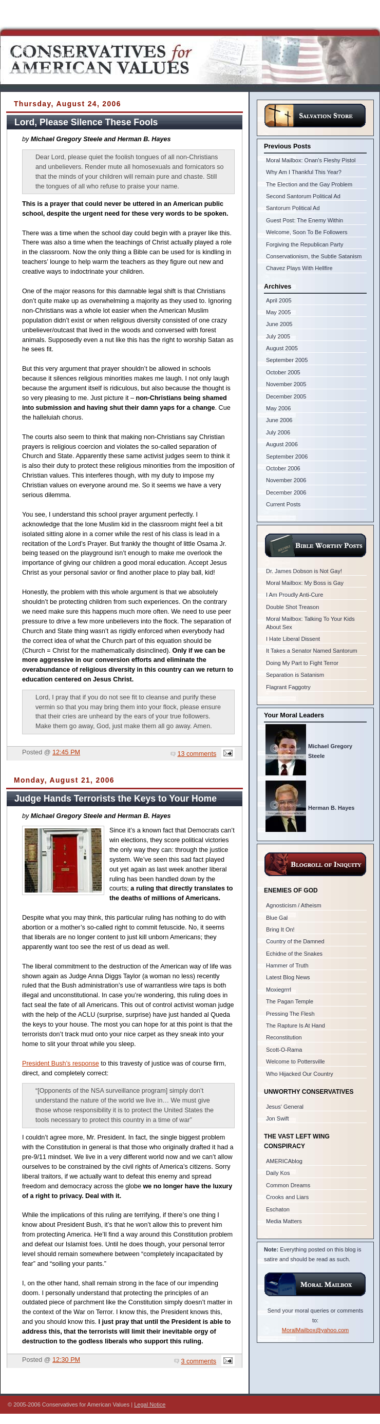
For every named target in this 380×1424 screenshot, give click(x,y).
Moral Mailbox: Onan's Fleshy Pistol (311, 160)
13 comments (197, 753)
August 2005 (282, 348)
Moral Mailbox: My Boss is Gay (305, 583)
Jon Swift (277, 1118)
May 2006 (278, 408)
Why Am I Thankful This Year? (303, 172)
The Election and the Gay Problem (309, 184)
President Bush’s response (60, 1063)
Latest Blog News (288, 977)
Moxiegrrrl (278, 989)
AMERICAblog (284, 1161)
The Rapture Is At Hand (295, 1025)
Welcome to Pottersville (295, 1061)
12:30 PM (66, 1359)
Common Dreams (288, 1185)
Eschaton (278, 1209)
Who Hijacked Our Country (299, 1074)
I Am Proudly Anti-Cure (294, 595)
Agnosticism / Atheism (293, 905)
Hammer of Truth (287, 965)
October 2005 (283, 372)
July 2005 (278, 336)
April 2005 (279, 300)
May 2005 (278, 312)
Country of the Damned (295, 941)
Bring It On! (280, 929)
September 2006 (287, 456)
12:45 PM (66, 752)
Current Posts (283, 504)
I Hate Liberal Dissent (293, 639)
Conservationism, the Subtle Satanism (314, 256)
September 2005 (287, 360)
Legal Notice (149, 1404)
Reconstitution (284, 1037)
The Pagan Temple (289, 1001)
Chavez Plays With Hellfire (299, 268)
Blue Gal (277, 918)
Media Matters (284, 1221)
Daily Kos (278, 1173)
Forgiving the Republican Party (304, 244)
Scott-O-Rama (284, 1050)
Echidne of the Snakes (294, 954)
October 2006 (283, 468)
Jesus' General (284, 1107)
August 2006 (282, 444)
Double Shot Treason (292, 607)
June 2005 (279, 324)
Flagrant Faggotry (288, 687)
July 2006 (278, 432)
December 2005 (286, 396)
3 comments (199, 1361)
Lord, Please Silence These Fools (86, 122)
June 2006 (279, 420)
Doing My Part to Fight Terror (302, 663)
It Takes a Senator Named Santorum (311, 651)
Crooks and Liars (287, 1197)
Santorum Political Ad (293, 208)
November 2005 (286, 384)
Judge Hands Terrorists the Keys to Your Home (115, 798)
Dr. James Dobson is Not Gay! (304, 571)
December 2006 (286, 492)
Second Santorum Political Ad (303, 196)
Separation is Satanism (295, 675)
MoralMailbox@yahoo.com (315, 1330)
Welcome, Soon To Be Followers (307, 232)
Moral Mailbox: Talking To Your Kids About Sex (310, 623)
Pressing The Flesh (290, 1014)
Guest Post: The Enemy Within (304, 220)
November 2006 (286, 480)
